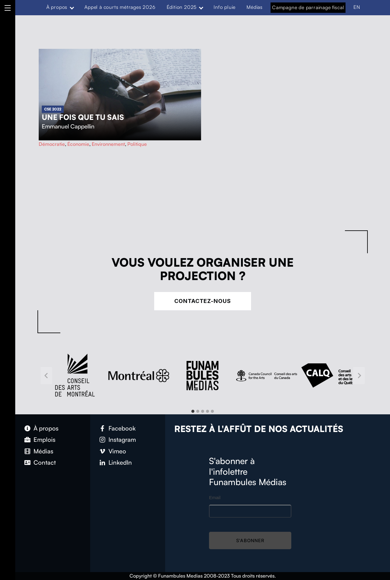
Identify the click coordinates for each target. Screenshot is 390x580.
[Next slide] (359, 375)
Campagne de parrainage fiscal (308, 7)
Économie (78, 144)
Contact (45, 462)
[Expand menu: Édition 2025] (201, 7)
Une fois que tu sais (83, 117)
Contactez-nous (202, 301)
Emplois (44, 439)
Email (215, 497)
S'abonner (250, 540)
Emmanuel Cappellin (68, 126)
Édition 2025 (182, 7)
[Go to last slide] (46, 375)
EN (356, 7)
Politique (137, 144)
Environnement (108, 144)
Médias (254, 7)
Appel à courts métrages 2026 (119, 7)
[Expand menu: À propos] (72, 7)
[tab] (192, 411)
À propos (56, 7)
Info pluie (225, 7)
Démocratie (52, 144)
